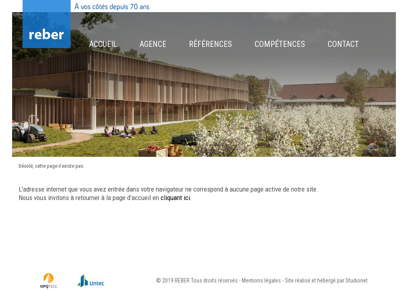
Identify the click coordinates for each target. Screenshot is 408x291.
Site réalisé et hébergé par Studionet (326, 280)
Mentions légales (261, 280)
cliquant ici (175, 198)
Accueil (103, 44)
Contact (343, 44)
